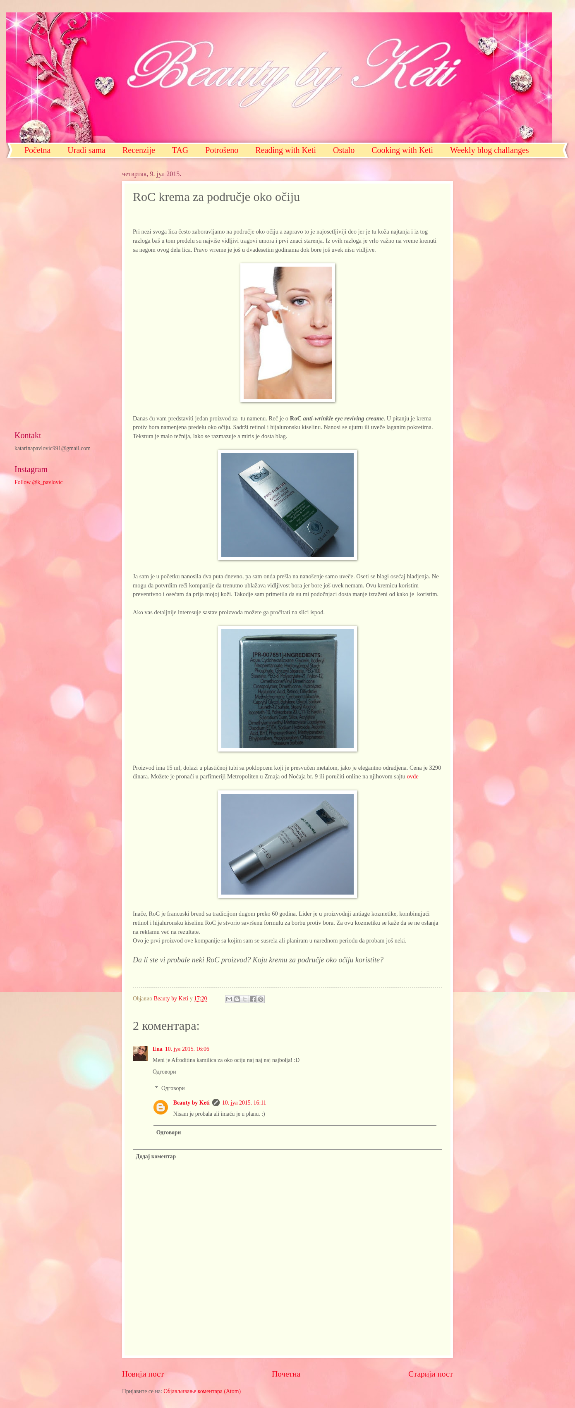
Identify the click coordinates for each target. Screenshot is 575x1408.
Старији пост (430, 1374)
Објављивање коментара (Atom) (202, 1391)
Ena (158, 1049)
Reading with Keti (285, 150)
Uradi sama (86, 150)
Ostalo (344, 150)
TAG (180, 150)
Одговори (164, 1072)
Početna (37, 150)
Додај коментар (156, 1156)
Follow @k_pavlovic (38, 482)
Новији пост (143, 1374)
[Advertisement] (59, 294)
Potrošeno (221, 150)
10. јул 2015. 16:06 (187, 1049)
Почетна (286, 1374)
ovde (412, 776)
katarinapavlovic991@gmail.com (52, 448)
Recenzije (138, 150)
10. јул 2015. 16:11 (244, 1103)
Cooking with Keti (402, 150)
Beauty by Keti (191, 1103)
